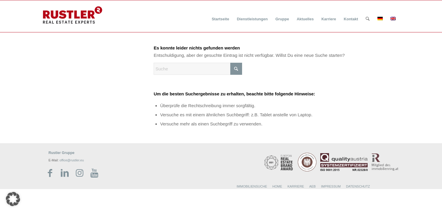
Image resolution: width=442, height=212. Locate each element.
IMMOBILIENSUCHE (252, 186)
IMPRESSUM (331, 186)
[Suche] (367, 19)
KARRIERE (295, 186)
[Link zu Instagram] (79, 173)
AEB (312, 186)
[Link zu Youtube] (94, 173)
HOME (277, 186)
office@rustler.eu (72, 160)
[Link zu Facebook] (50, 173)
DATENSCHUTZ (358, 186)
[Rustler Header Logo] (73, 15)
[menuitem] (220, 15)
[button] (13, 199)
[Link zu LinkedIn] (64, 173)
